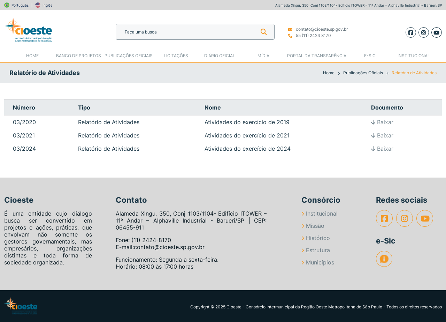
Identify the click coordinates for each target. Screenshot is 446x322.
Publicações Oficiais (129, 55)
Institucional (414, 55)
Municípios (317, 262)
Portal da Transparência (316, 55)
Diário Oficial (219, 55)
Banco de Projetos (78, 55)
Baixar (382, 122)
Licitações (176, 55)
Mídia (263, 55)
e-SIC (370, 55)
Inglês (47, 5)
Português (20, 5)
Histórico (315, 237)
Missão (312, 225)
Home (32, 55)
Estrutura (315, 250)
